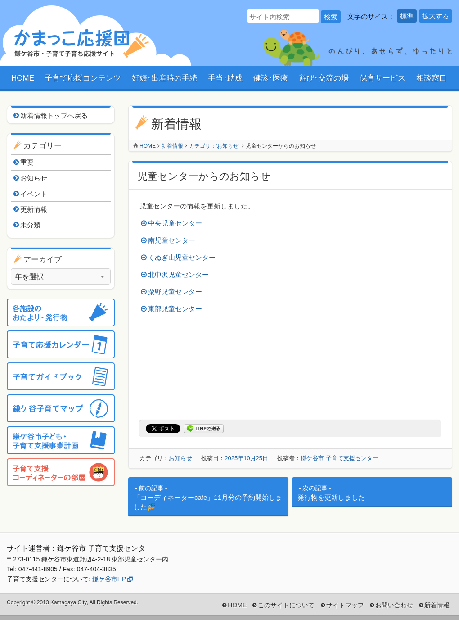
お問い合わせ (394, 605)
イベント (33, 194)
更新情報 (33, 209)
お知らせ (180, 458)
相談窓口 (431, 78)
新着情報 (172, 146)
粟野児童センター (175, 291)
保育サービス (382, 78)
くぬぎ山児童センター (182, 257)
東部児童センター (175, 308)
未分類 (30, 225)
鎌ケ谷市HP (109, 579)
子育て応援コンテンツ (83, 78)
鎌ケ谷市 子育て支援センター (339, 458)
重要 (27, 162)
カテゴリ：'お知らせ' (214, 146)
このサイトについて (286, 605)
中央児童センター (175, 223)
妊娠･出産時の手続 (164, 78)
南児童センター (171, 240)
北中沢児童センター (178, 274)
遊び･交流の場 (324, 78)
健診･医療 (270, 78)
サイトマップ (345, 605)
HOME (22, 78)
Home (148, 146)
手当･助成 (225, 78)
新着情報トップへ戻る (54, 115)
